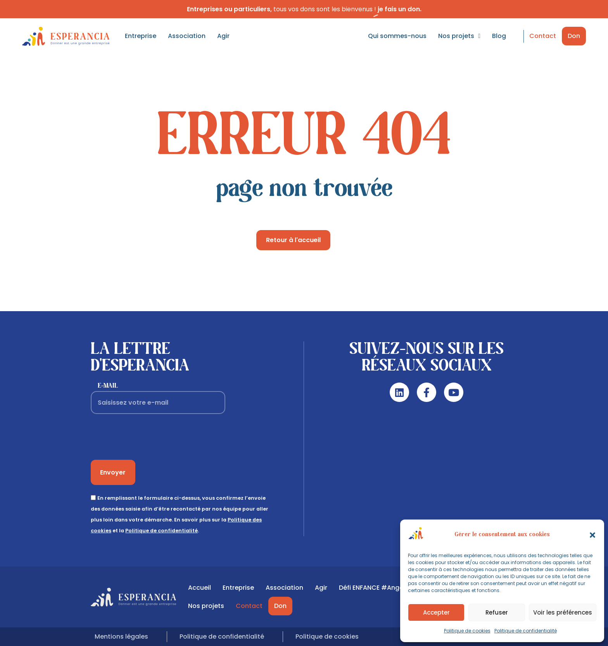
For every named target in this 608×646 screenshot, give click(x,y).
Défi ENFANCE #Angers (374, 587)
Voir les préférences (562, 612)
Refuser (496, 612)
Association (187, 35)
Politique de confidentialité (525, 630)
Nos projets (459, 36)
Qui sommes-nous (397, 35)
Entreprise (140, 35)
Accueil (199, 587)
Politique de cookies (467, 630)
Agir (223, 35)
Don (574, 35)
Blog (499, 35)
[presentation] (150, 437)
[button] (592, 535)
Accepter (436, 612)
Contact (542, 35)
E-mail (108, 386)
